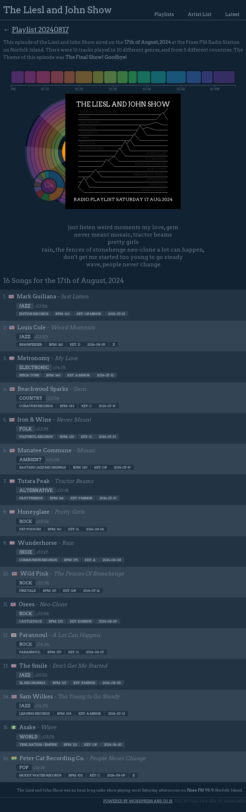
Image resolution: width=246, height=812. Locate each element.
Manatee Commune (45, 450)
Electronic (34, 367)
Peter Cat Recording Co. (52, 758)
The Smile (33, 666)
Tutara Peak (34, 481)
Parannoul (33, 635)
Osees (27, 604)
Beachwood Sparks (43, 389)
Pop (24, 767)
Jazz (24, 306)
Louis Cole (31, 327)
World (28, 736)
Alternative (36, 490)
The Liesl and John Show (57, 9)
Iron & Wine (34, 419)
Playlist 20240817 (40, 29)
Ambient (30, 459)
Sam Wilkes (36, 696)
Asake (27, 727)
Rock (25, 521)
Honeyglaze (34, 512)
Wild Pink (34, 573)
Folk (25, 428)
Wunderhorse (37, 543)
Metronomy (33, 358)
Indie (25, 552)
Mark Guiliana (36, 296)
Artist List (199, 14)
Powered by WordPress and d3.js (137, 801)
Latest (232, 14)
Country (30, 398)
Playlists (164, 14)
